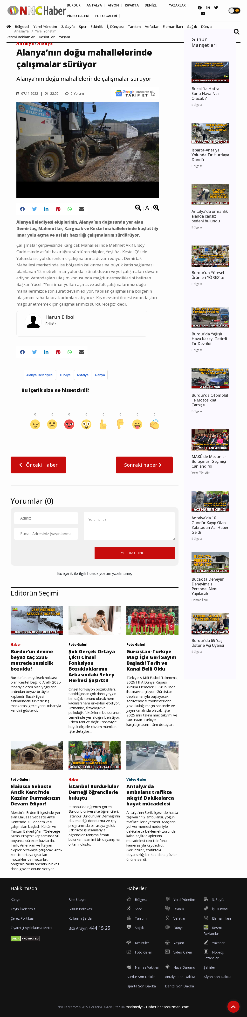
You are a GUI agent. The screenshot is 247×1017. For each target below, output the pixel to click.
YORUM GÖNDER (135, 553)
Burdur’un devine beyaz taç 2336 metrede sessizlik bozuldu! (32, 660)
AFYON (113, 5)
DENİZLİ (151, 5)
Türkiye (65, 375)
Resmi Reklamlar (21, 36)
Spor (83, 26)
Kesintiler (47, 36)
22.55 (52, 93)
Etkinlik (97, 26)
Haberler (153, 1006)
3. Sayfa (68, 26)
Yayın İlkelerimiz (23, 909)
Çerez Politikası (22, 918)
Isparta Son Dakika (141, 986)
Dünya (206, 26)
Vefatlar (151, 26)
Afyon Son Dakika (217, 976)
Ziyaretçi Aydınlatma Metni (31, 927)
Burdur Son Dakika (141, 976)
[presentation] (51, 552)
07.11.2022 (27, 93)
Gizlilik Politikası (81, 909)
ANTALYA (94, 5)
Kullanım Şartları (81, 918)
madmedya (134, 1006)
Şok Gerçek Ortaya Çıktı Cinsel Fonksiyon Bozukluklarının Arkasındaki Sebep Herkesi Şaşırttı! (92, 666)
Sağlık (192, 26)
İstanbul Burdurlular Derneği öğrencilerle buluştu (94, 792)
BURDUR (74, 5)
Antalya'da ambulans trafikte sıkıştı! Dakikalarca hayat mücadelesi (150, 795)
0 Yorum (74, 93)
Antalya (25, 43)
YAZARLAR (177, 5)
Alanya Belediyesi (39, 375)
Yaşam (64, 36)
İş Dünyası (115, 26)
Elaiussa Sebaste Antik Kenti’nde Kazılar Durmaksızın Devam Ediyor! (35, 795)
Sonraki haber (144, 465)
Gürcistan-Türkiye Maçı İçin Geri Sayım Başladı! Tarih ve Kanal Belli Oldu (151, 660)
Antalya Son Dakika (180, 976)
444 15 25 (99, 928)
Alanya (45, 43)
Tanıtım (134, 26)
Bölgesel (22, 26)
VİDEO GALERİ (78, 16)
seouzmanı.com (176, 1006)
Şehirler (209, 967)
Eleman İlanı (173, 26)
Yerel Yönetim (45, 26)
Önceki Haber (38, 465)
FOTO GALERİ (106, 16)
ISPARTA (132, 5)
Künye (15, 899)
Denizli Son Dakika (179, 986)
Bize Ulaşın (77, 899)
